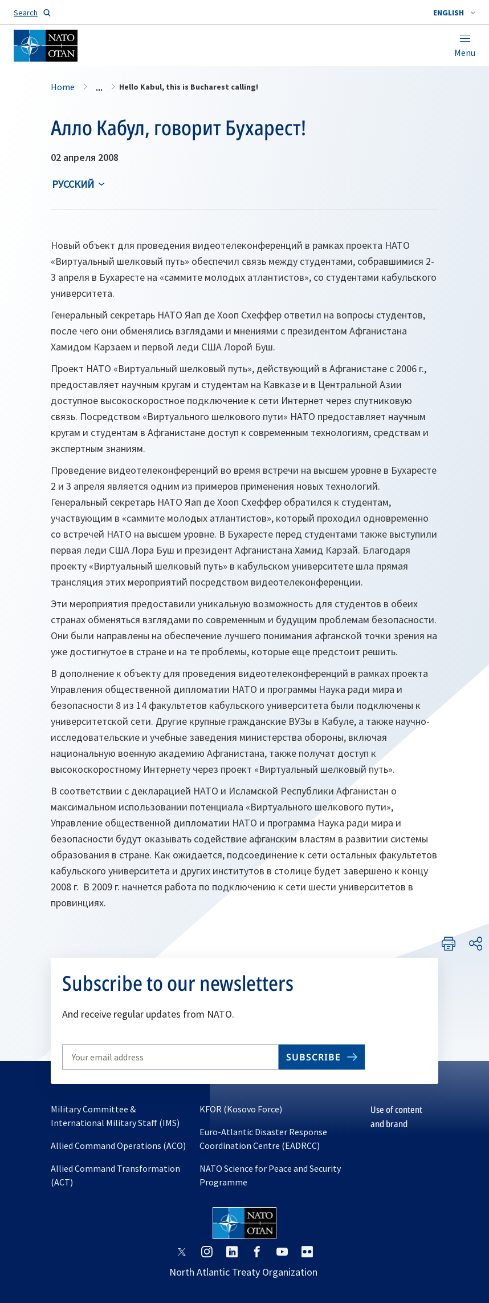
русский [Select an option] (73, 184)
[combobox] (454, 12)
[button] (454, 12)
